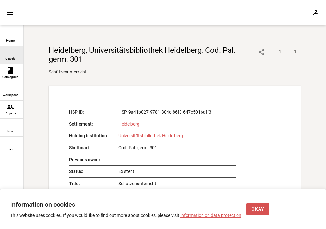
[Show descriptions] (273, 52)
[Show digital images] (289, 52)
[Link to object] (261, 52)
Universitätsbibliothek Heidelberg (150, 135)
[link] (11, 37)
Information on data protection (210, 215)
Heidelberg (128, 124)
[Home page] (60, 16)
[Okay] (257, 209)
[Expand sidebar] (10, 12)
